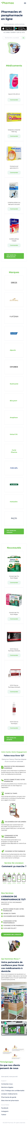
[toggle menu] (25, 3)
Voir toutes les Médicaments (11, 256)
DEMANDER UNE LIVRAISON (12, 934)
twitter (3, 1114)
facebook (4, 1108)
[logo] (7, 3)
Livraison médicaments (9, 1094)
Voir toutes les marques (11, 531)
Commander (14, 100)
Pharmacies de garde (8, 1097)
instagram (4, 1111)
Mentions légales (7, 1087)
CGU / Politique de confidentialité (12, 1090)
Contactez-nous (7, 1084)
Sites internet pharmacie (10, 1100)
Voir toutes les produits (11, 738)
